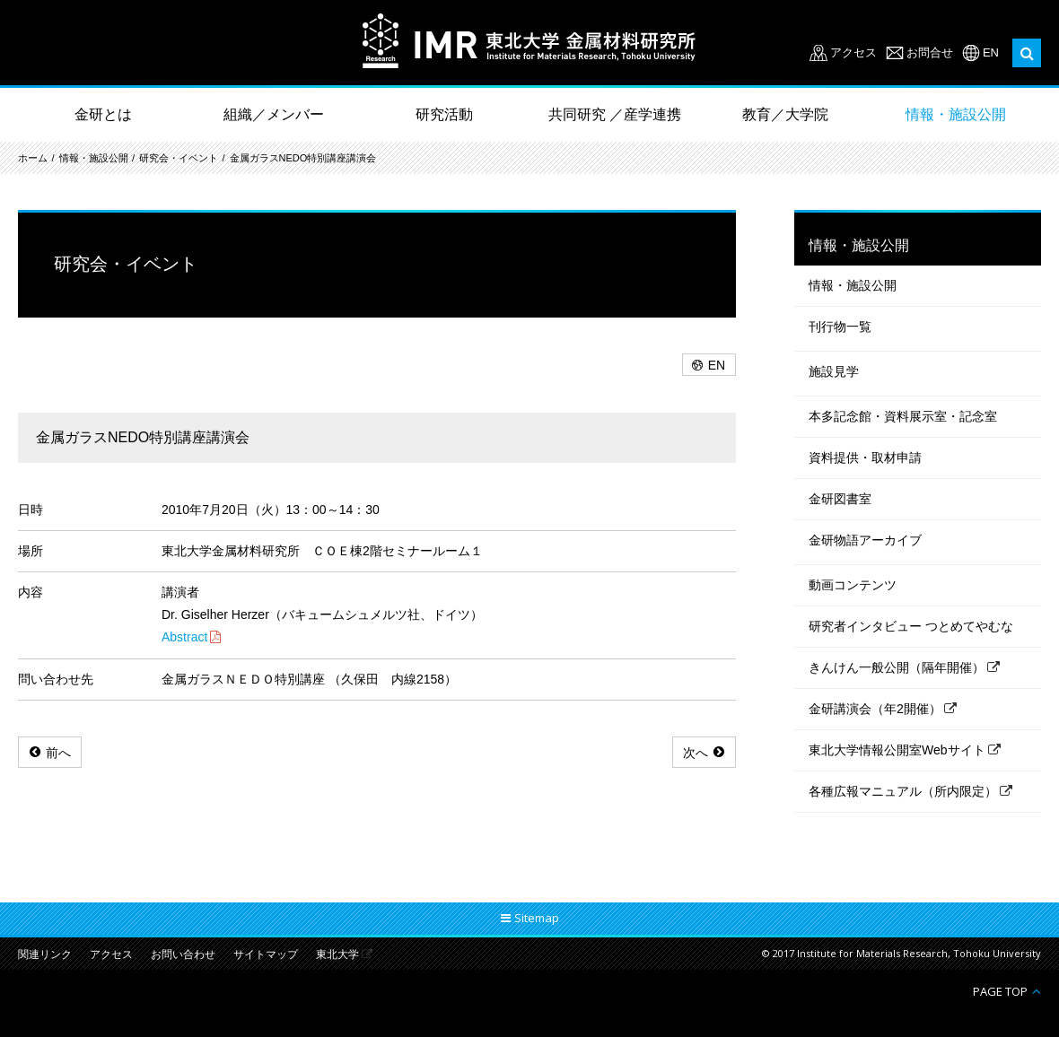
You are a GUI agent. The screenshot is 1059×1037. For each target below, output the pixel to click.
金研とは (103, 114)
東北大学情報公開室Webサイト (897, 750)
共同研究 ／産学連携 (614, 114)
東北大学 (337, 955)
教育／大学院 (785, 114)
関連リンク (45, 955)
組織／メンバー (273, 114)
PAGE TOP (1000, 990)
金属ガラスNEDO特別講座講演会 (303, 157)
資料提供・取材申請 (865, 457)
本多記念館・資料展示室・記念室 (903, 416)
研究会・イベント (178, 157)
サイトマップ (265, 955)
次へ (695, 752)
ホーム (33, 157)
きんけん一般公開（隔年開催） (897, 667)
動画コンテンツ (853, 585)
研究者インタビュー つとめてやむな (911, 626)
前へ (58, 752)
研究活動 (444, 114)
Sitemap (536, 918)
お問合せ (929, 52)
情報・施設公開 (956, 114)
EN (991, 52)
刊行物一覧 (840, 326)
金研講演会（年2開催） (875, 709)
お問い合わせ (183, 955)
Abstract (184, 637)
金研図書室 (840, 499)
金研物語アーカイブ (865, 540)
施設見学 (834, 371)
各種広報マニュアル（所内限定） (903, 791)
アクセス (853, 52)
